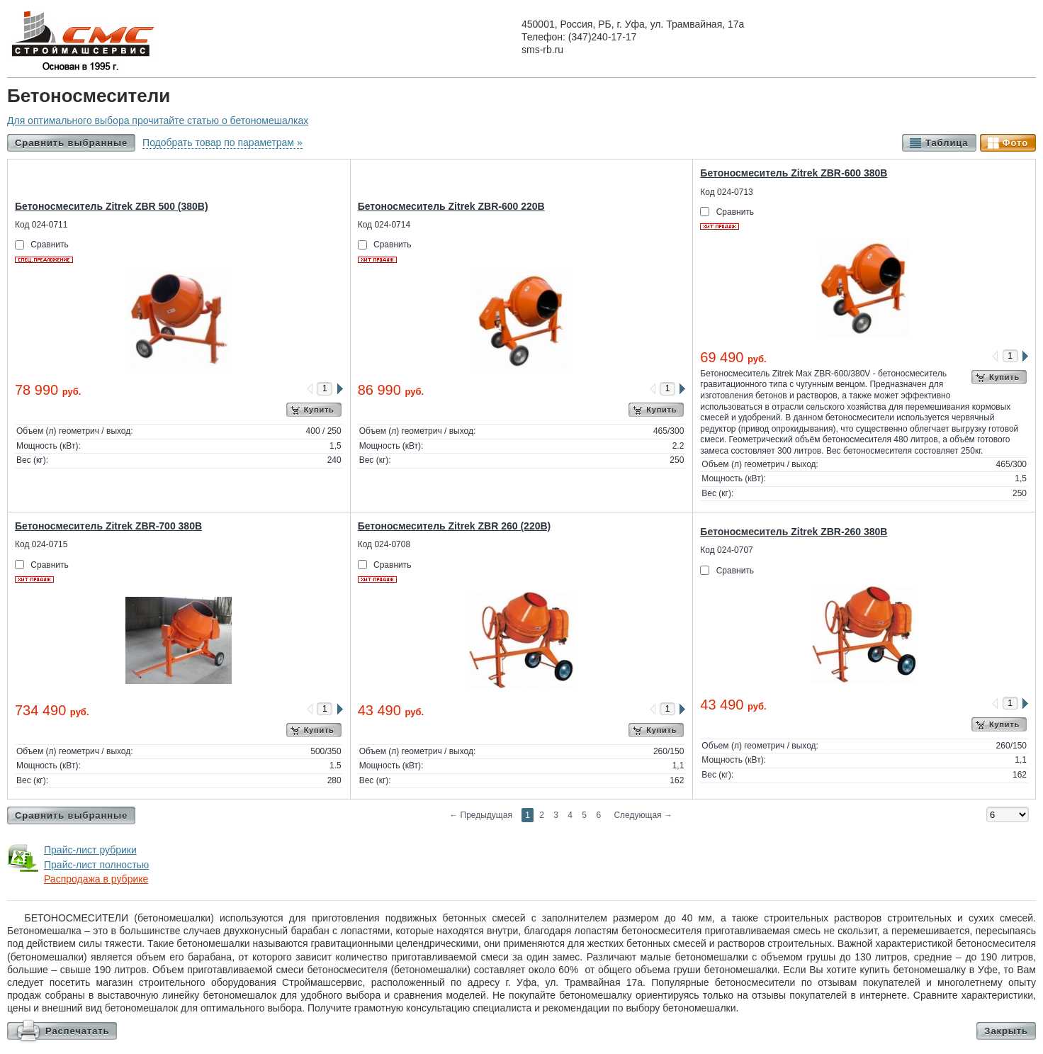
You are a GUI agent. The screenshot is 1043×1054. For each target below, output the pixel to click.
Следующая (643, 815)
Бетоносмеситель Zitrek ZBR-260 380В (793, 531)
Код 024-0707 (726, 550)
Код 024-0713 (726, 192)
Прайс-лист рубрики (90, 850)
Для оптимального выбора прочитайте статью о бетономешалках (157, 120)
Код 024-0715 (41, 544)
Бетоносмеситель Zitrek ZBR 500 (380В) (111, 206)
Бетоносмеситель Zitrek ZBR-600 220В (451, 206)
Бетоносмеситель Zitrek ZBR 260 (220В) (454, 526)
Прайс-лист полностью (96, 864)
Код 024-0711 (41, 225)
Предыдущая (480, 815)
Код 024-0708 (384, 544)
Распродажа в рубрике (96, 879)
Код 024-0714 (384, 225)
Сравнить (49, 245)
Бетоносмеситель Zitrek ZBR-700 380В (108, 526)
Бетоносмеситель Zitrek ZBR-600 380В (793, 173)
